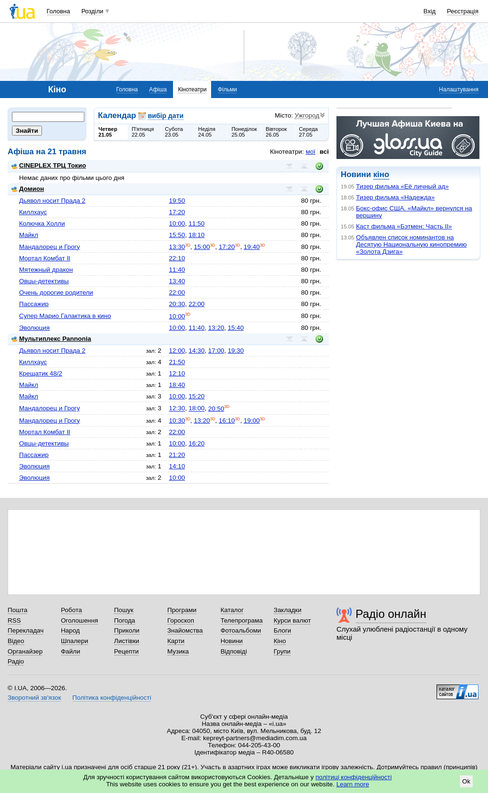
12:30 (177, 408)
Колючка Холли (42, 223)
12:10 (177, 373)
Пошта (17, 610)
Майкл (28, 234)
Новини (232, 640)
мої (310, 151)
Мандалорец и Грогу (49, 246)
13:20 (216, 327)
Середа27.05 (308, 132)
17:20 (177, 212)
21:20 (177, 454)
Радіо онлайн (391, 613)
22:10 (177, 258)
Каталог (232, 610)
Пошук (123, 610)
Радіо (16, 661)
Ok (466, 781)
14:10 (177, 466)
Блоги (282, 630)
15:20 (197, 396)
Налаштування (458, 89)
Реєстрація (462, 11)
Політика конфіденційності (111, 697)
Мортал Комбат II (44, 258)
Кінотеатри (192, 89)
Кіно (280, 640)
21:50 (177, 362)
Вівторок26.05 (276, 132)
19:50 (177, 200)
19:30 (236, 350)
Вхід (430, 11)
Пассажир (34, 303)
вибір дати (165, 115)
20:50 (216, 408)
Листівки (126, 640)
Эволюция (34, 327)
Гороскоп (180, 620)
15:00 (202, 246)
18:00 (197, 408)
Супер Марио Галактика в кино (65, 315)
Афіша (158, 89)
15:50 (177, 234)
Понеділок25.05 (244, 132)
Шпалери (74, 640)
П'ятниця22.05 (143, 132)
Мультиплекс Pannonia (51, 338)
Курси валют (292, 620)
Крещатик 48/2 (40, 373)
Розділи (92, 11)
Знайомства (185, 630)
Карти (175, 640)
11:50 (197, 223)
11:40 (177, 269)
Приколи (126, 630)
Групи (282, 651)
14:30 (197, 350)
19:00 (252, 420)
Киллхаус (33, 212)
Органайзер (25, 651)
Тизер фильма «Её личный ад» (402, 186)
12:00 (177, 350)
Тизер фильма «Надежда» (395, 197)
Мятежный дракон (46, 269)
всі (324, 151)
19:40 (252, 246)
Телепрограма (242, 620)
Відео (16, 640)
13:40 (177, 281)
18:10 (197, 234)
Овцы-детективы (44, 281)
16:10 (227, 420)
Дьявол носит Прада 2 (52, 200)
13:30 (177, 246)
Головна (58, 11)
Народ (70, 630)
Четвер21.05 (108, 132)
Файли (71, 651)
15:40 (236, 327)
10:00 (177, 223)
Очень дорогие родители (56, 292)
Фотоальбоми (241, 630)
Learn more (352, 784)
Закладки (287, 610)
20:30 (177, 303)
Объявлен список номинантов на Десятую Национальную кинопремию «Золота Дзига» (411, 244)
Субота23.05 (174, 132)
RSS (14, 620)
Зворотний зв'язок (34, 697)
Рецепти (126, 651)
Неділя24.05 (206, 132)
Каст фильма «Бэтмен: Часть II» (404, 226)
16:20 (197, 443)
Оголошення (79, 620)
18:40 (177, 384)
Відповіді (234, 651)
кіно (381, 174)
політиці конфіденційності (353, 777)
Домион (27, 188)
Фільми (227, 89)
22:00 (177, 292)
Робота (71, 610)
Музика (178, 651)
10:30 (177, 420)
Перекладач (25, 630)
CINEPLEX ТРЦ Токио (48, 165)
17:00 (216, 350)
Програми (181, 610)
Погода (124, 620)
